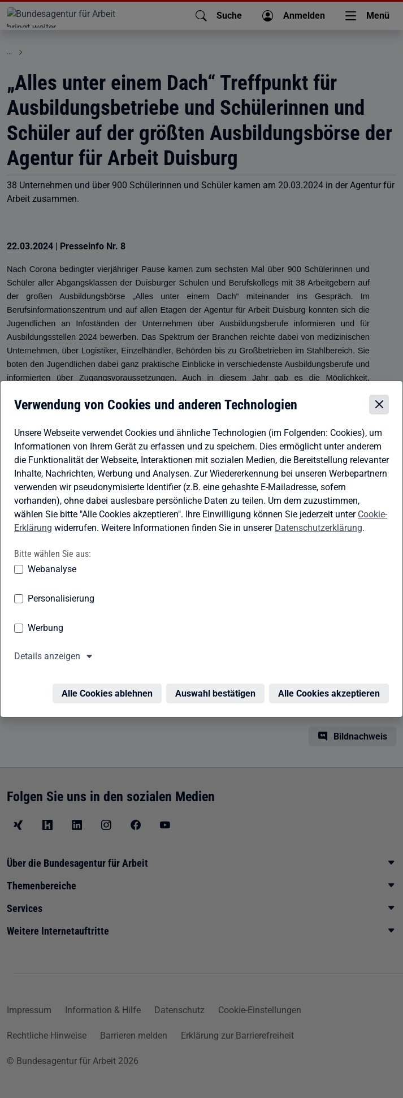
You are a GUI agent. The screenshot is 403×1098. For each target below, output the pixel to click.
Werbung (45, 630)
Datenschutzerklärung (318, 530)
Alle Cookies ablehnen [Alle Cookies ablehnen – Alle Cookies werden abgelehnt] (107, 689)
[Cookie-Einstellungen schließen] (379, 407)
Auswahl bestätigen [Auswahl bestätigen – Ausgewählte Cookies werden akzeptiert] (215, 689)
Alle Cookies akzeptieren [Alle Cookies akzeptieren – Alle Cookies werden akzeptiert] (329, 689)
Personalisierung (61, 601)
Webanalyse (52, 572)
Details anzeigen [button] (47, 659)
